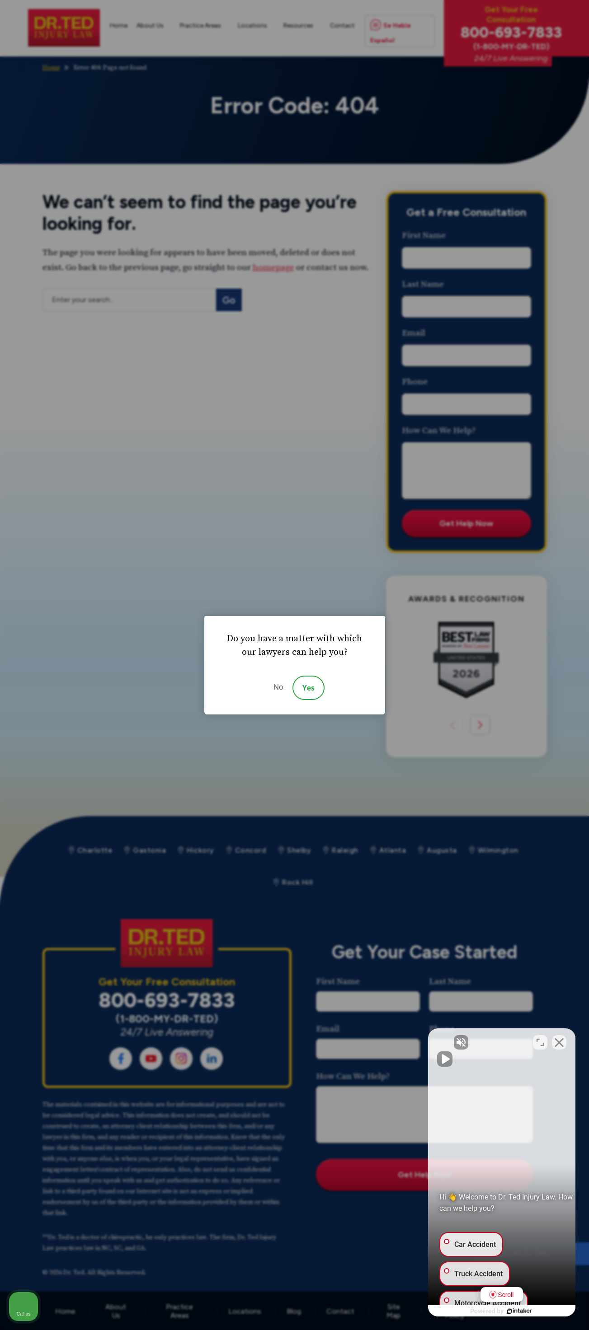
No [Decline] (278, 687)
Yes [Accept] (308, 688)
